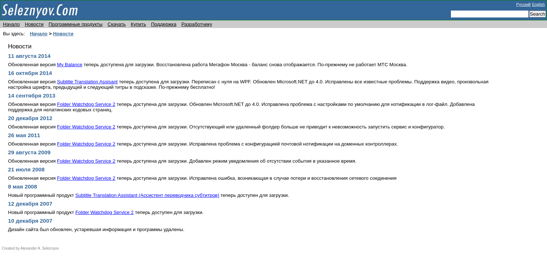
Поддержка (164, 24)
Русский (523, 4)
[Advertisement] (525, 137)
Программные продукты (75, 24)
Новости (34, 24)
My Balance (70, 64)
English (538, 4)
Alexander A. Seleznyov (39, 248)
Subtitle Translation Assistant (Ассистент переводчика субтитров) (147, 195)
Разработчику (196, 24)
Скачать (117, 24)
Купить (138, 24)
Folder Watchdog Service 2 (86, 104)
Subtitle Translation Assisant (87, 81)
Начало (11, 24)
